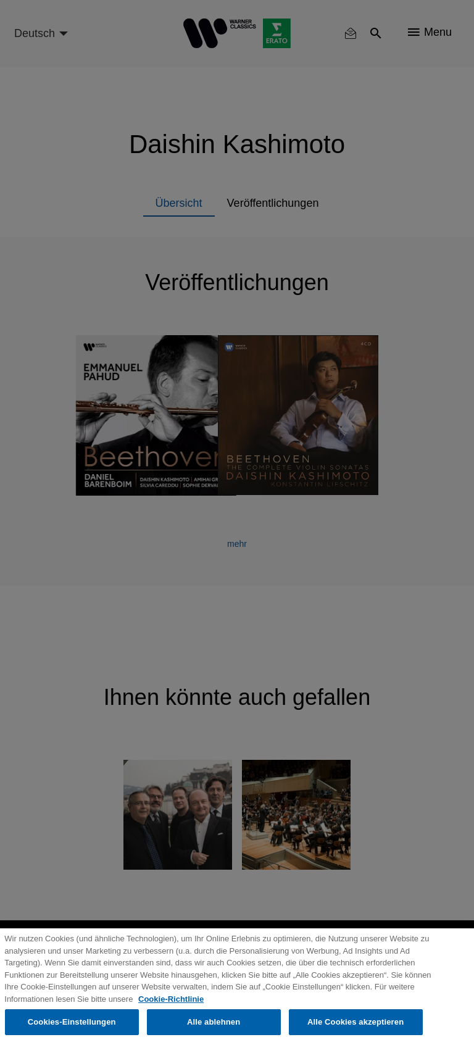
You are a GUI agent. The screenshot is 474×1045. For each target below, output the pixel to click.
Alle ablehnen (213, 1021)
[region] (237, 986)
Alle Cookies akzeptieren (355, 1021)
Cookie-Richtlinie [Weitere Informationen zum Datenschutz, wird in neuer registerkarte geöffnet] (171, 999)
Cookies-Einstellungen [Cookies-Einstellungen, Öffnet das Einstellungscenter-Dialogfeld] (72, 1021)
